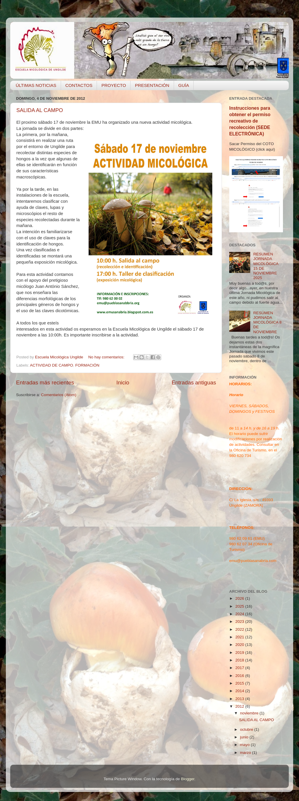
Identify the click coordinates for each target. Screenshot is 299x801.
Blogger (187, 779)
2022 (240, 629)
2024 (240, 614)
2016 (240, 675)
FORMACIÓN (87, 365)
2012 (240, 706)
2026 (240, 598)
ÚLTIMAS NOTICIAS (36, 85)
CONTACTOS (79, 85)
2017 (240, 668)
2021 (240, 637)
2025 (240, 606)
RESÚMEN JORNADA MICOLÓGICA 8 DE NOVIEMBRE (267, 322)
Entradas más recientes (45, 382)
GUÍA (183, 85)
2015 (240, 683)
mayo (245, 744)
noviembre (250, 713)
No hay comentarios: (107, 357)
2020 (240, 644)
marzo (246, 752)
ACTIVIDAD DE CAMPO (51, 365)
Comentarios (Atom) (59, 395)
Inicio (123, 382)
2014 (240, 691)
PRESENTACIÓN (152, 85)
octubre (247, 729)
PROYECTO (113, 85)
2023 (240, 621)
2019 (240, 652)
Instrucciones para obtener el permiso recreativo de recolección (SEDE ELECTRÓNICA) (249, 121)
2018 (240, 660)
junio (244, 737)
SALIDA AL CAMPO (39, 110)
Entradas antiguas (194, 382)
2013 (240, 699)
